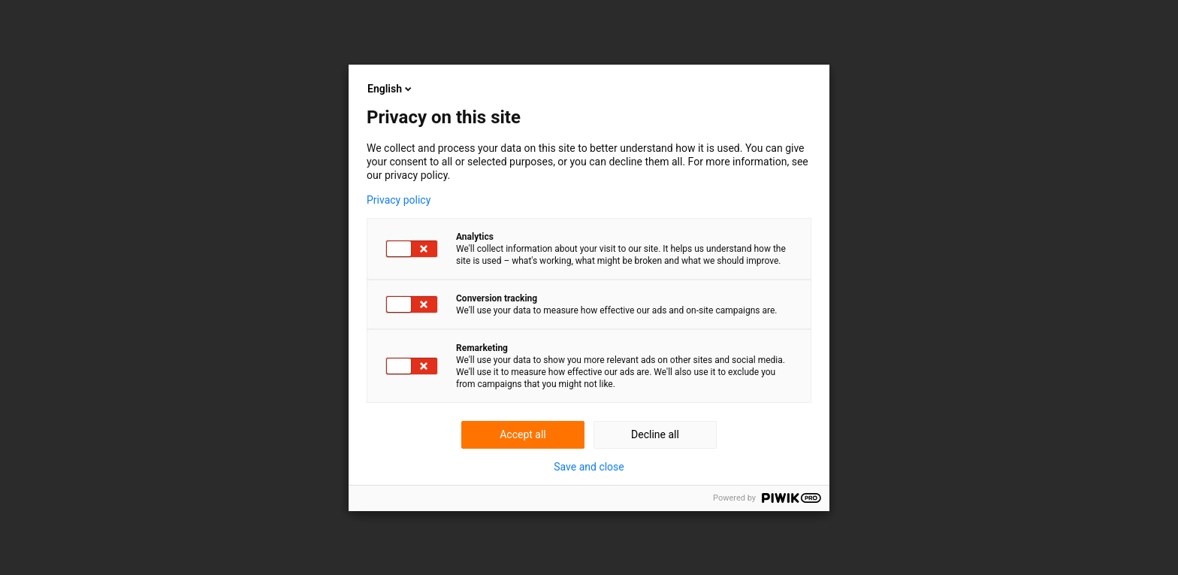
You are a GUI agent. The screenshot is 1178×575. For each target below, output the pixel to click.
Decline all (655, 434)
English (390, 89)
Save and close (589, 467)
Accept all (523, 434)
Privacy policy (398, 200)
